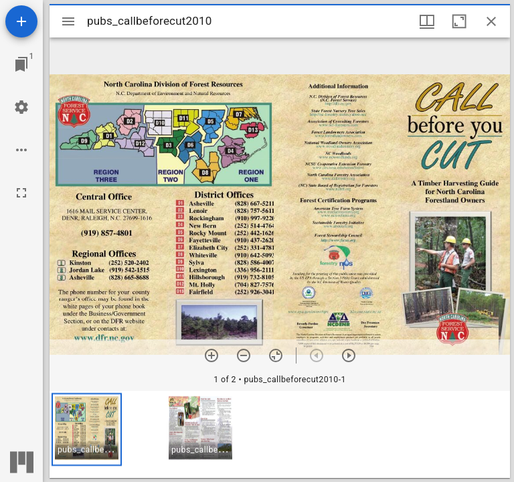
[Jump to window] (21, 64)
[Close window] (491, 21)
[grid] (280, 434)
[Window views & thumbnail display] (427, 21)
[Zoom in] (211, 355)
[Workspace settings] (21, 107)
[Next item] (349, 355)
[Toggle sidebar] (68, 21)
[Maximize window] (459, 21)
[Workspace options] (21, 150)
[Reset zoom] (276, 355)
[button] (86, 429)
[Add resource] (21, 21)
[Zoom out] (244, 355)
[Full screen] (21, 193)
